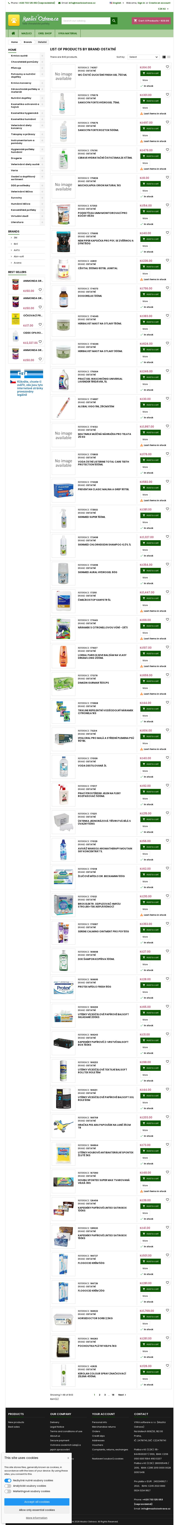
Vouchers (97, 1445)
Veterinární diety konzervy (21, 127)
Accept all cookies (37, 1502)
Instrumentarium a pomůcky (22, 142)
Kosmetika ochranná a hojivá (25, 105)
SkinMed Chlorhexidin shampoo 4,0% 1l (104, 544)
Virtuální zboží (19, 216)
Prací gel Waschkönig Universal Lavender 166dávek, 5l (100, 380)
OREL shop (45, 33)
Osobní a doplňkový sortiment (23, 178)
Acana (17, 262)
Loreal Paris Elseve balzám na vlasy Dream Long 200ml (102, 656)
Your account (103, 1414)
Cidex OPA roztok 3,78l (33, 332)
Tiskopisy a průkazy (23, 134)
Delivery (54, 1422)
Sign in (141, 2)
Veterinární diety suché (25, 164)
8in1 (15, 244)
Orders (96, 1431)
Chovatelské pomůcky (24, 61)
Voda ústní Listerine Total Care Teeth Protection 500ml (103, 463)
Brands (13, 231)
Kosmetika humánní (23, 119)
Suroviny (16, 197)
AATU (16, 250)
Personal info (99, 1422)
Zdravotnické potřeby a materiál (25, 90)
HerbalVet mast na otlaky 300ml (100, 351)
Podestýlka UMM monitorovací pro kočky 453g (102, 214)
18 (113, 1394)
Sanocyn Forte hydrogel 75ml (99, 102)
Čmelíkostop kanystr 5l (94, 600)
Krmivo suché (19, 55)
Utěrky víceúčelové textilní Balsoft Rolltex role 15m (102, 1071)
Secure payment (59, 1440)
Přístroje (16, 68)
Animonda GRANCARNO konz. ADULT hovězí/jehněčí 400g (33, 350)
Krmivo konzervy (21, 83)
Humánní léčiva (20, 203)
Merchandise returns (104, 1426)
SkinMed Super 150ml (91, 517)
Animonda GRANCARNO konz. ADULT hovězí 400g (33, 280)
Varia (14, 170)
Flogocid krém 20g (91, 1290)
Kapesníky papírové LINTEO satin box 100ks (102, 1209)
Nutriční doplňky (21, 98)
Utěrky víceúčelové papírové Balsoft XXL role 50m (106, 1098)
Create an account (159, 2)
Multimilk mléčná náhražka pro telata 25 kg (104, 435)
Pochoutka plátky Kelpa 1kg (97, 1346)
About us (55, 1436)
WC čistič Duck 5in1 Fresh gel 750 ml (102, 75)
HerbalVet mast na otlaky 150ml (100, 323)
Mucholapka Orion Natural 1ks (99, 185)
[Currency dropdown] (163, 9)
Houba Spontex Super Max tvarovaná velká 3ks (104, 1181)
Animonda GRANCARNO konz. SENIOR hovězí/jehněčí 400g (33, 298)
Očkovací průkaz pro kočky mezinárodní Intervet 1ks (33, 315)
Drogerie (16, 158)
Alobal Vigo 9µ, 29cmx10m (96, 406)
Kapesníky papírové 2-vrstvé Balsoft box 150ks (103, 1043)
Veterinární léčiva (22, 191)
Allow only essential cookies (37, 1510)
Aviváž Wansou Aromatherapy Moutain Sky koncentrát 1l (105, 850)
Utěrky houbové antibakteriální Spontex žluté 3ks (106, 1154)
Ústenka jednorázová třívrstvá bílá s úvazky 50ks (104, 822)
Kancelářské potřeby (23, 210)
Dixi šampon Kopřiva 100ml (96, 959)
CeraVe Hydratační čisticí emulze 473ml (105, 157)
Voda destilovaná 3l (92, 765)
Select (144, 57)
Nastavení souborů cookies (107, 1458)
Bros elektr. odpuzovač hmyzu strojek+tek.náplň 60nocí (99, 905)
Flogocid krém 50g (91, 1263)
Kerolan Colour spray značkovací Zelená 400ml (102, 1375)
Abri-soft (18, 256)
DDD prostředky (20, 185)
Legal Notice (57, 1426)
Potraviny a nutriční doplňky (23, 75)
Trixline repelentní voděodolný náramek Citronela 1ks (105, 712)
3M (15, 237)
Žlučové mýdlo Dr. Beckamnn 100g (101, 876)
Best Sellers (17, 272)
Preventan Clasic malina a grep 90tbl (103, 489)
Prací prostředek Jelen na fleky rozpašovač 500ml (99, 795)
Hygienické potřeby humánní (22, 151)
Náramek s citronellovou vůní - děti (103, 627)
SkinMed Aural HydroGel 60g (97, 572)
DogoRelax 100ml (90, 296)
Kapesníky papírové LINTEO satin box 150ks (102, 1237)
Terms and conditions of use (66, 1431)
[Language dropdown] (117, 3)
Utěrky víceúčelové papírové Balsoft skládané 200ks (103, 1016)
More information (36, 1518)
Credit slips (98, 1436)
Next (122, 1394)
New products (16, 1422)
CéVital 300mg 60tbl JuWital (98, 268)
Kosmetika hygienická (24, 113)
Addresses (98, 1440)
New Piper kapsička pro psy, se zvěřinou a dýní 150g (106, 242)
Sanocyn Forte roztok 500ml (98, 130)
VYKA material (67, 33)
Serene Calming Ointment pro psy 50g (103, 931)
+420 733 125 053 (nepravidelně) (37, 2)
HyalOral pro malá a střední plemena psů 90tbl (106, 739)
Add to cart (151, 73)
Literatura (17, 222)
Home (12, 50)
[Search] (89, 20)
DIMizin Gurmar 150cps (93, 683)
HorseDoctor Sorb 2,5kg (95, 1318)
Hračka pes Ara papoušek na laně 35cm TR (104, 1126)
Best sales (14, 1426)
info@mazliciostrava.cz (82, 2)
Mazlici (27, 33)
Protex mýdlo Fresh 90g (94, 986)
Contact (141, 1414)
